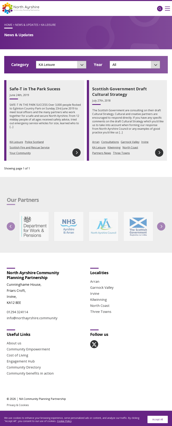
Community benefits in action (30, 373)
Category (20, 64)
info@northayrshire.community (32, 318)
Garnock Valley (130, 142)
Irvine (144, 142)
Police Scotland (34, 142)
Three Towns (121, 153)
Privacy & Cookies (18, 405)
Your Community (20, 153)
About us (14, 343)
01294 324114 (17, 312)
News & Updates (26, 25)
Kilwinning (114, 147)
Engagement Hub (21, 361)
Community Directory (24, 367)
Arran (95, 142)
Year (98, 64)
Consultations (110, 142)
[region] (86, 418)
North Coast (130, 147)
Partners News (101, 153)
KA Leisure (16, 142)
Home (8, 25)
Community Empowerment (28, 349)
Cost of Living (17, 355)
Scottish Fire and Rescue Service (30, 147)
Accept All (157, 419)
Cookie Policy (64, 421)
